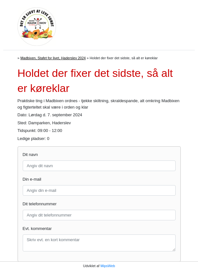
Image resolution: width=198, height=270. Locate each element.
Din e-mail (32, 179)
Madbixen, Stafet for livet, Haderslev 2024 (53, 58)
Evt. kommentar (37, 228)
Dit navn (30, 154)
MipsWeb (107, 266)
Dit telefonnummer (40, 203)
